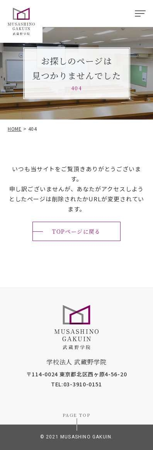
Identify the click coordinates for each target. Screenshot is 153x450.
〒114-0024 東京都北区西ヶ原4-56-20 (76, 374)
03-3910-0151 (82, 384)
